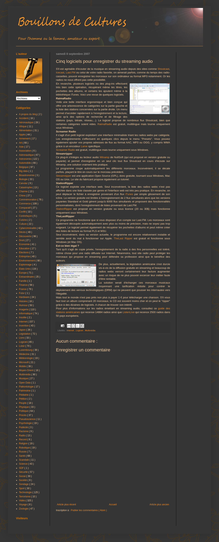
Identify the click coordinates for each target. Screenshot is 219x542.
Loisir (22, 346)
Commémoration (28, 199)
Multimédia (90, 330)
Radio (22, 435)
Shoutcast (163, 68)
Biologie (23, 179)
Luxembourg (26, 350)
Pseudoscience (27, 419)
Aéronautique (26, 122)
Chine (22, 195)
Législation (25, 333)
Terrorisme (25, 496)
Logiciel (80, 330)
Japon (22, 329)
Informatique (26, 313)
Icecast (60, 72)
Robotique (25, 447)
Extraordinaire (27, 276)
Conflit (22, 211)
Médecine (24, 354)
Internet (71, 330)
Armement (25, 138)
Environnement (27, 260)
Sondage (24, 484)
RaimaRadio (105, 124)
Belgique (24, 167)
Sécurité (23, 472)
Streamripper (63, 175)
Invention (24, 325)
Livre (22, 337)
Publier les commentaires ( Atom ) (89, 510)
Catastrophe (26, 187)
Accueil (113, 504)
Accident (24, 118)
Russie (23, 451)
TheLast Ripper (123, 238)
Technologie (25, 492)
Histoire (23, 301)
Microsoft (24, 362)
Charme (23, 191)
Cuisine (23, 220)
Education (24, 248)
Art (21, 142)
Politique (24, 411)
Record (23, 439)
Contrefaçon (26, 216)
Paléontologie (26, 386)
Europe (23, 272)
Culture (23, 224)
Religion (23, 443)
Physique (24, 407)
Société (23, 480)
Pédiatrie (24, 394)
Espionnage (25, 264)
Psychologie (26, 423)
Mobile (23, 366)
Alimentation (26, 130)
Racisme (24, 431)
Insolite (23, 317)
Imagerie (24, 309)
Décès (22, 232)
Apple (22, 134)
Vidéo (22, 500)
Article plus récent (66, 504)
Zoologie (24, 508)
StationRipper (64, 208)
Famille (23, 281)
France (23, 289)
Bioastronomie (27, 175)
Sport (22, 488)
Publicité (24, 427)
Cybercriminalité (28, 228)
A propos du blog (28, 114)
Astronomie (25, 159)
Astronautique (26, 155)
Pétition (23, 398)
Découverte (25, 236)
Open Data (25, 382)
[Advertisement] (113, 470)
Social (22, 476)
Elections (24, 252)
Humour (23, 305)
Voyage (23, 504)
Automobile (25, 163)
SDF (21, 468)
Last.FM (71, 72)
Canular (23, 183)
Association (25, 150)
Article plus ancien (159, 504)
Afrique (23, 126)
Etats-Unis (25, 268)
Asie (21, 146)
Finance (23, 285)
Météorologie (26, 358)
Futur (22, 293)
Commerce (25, 203)
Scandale (24, 459)
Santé (22, 455)
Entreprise (25, 256)
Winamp (104, 157)
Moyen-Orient (26, 370)
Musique (24, 378)
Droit (22, 240)
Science (23, 463)
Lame (84, 146)
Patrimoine (25, 390)
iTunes (129, 194)
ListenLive (128, 312)
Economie (24, 244)
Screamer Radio (65, 149)
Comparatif (25, 207)
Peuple (23, 403)
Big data (23, 171)
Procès (23, 415)
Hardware (24, 297)
